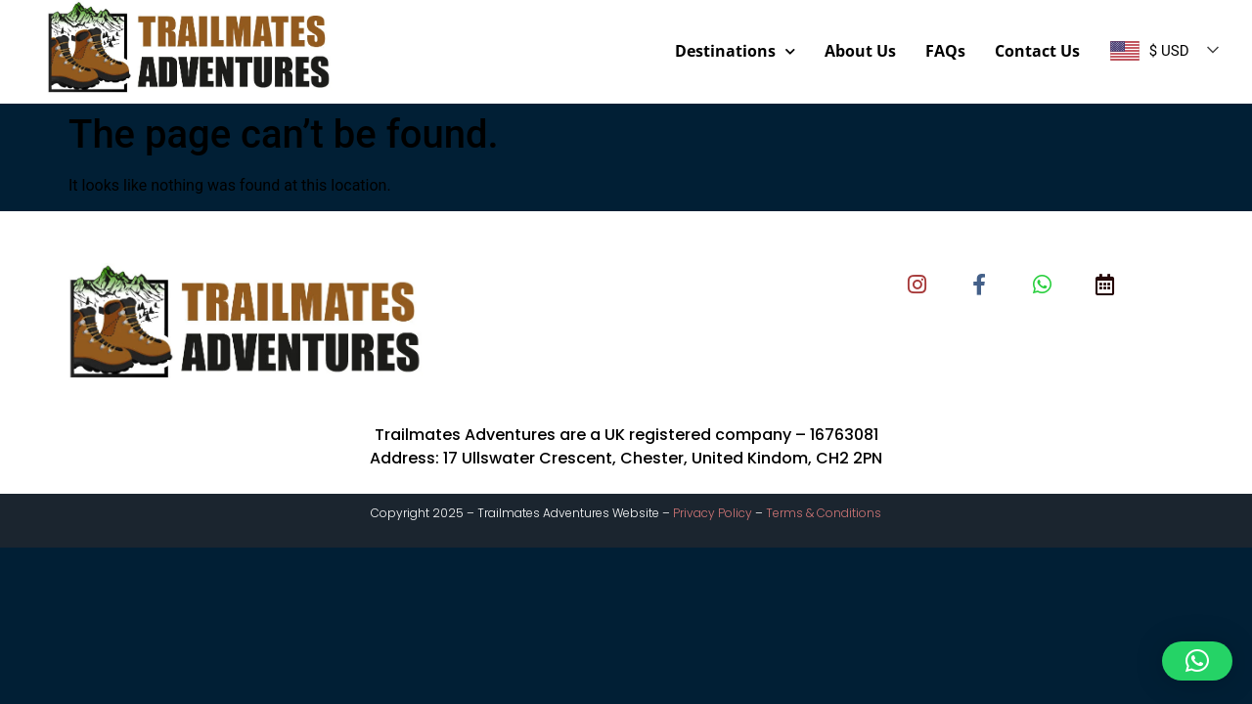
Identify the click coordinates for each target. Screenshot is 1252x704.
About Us (860, 51)
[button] (1197, 661)
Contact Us (1037, 51)
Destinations (735, 51)
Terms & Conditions (823, 513)
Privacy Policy (712, 513)
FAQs (945, 51)
